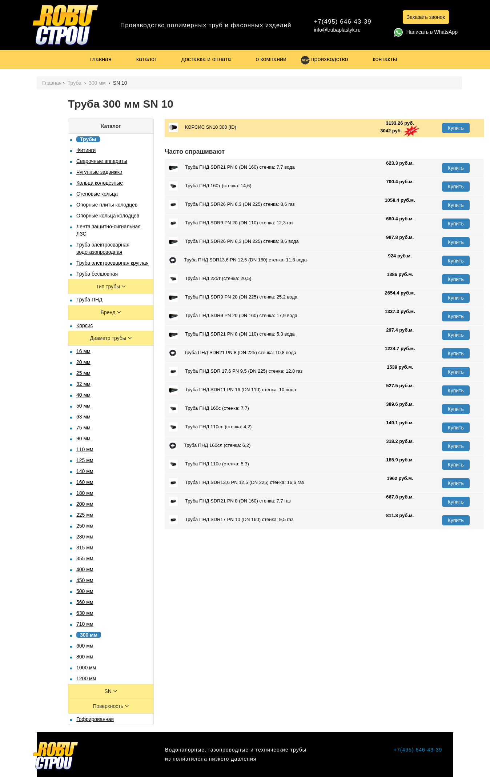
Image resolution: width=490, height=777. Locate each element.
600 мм (84, 646)
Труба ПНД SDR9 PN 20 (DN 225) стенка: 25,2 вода (233, 297)
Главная (51, 83)
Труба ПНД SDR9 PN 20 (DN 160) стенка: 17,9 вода (233, 315)
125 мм (84, 460)
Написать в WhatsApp (426, 32)
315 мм (84, 547)
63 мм (83, 417)
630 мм (84, 613)
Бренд (109, 312)
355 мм (84, 558)
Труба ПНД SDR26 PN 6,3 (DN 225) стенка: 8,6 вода (234, 241)
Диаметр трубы (108, 338)
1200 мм (86, 678)
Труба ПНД (89, 300)
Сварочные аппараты (101, 161)
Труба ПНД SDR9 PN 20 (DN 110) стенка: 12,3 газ (231, 223)
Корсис (84, 325)
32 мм (83, 384)
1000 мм (86, 667)
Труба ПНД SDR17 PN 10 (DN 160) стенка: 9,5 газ (231, 519)
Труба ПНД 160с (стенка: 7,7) (209, 408)
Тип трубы (108, 286)
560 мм (84, 602)
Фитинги (86, 150)
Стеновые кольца (97, 194)
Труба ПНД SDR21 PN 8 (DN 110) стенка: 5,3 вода (232, 334)
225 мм (84, 515)
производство (324, 59)
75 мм (83, 427)
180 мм (84, 493)
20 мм (83, 362)
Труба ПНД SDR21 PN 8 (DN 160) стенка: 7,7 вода (232, 167)
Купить (456, 128)
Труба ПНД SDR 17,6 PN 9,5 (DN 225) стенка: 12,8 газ (235, 371)
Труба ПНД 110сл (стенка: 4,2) (210, 427)
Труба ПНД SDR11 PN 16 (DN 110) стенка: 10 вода (232, 389)
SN (108, 691)
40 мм (83, 395)
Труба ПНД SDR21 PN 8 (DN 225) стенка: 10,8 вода (232, 352)
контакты (385, 59)
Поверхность (109, 706)
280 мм (84, 537)
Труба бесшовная (97, 274)
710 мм (84, 624)
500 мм (84, 591)
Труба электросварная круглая (112, 263)
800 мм (84, 657)
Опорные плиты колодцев (106, 205)
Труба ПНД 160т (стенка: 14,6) (210, 186)
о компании (271, 59)
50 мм (83, 406)
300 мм (98, 83)
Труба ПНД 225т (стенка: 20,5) (210, 278)
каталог (146, 59)
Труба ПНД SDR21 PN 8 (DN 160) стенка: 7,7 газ (230, 501)
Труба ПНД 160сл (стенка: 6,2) (209, 445)
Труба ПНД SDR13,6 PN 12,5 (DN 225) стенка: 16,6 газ (236, 482)
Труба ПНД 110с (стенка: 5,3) (209, 464)
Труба (75, 83)
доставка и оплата (206, 59)
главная (101, 59)
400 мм (84, 569)
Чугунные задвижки (99, 172)
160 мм (84, 482)
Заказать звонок (426, 17)
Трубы (88, 139)
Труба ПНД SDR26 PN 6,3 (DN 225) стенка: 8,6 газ (232, 204)
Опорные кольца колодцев (107, 216)
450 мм (84, 580)
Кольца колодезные (99, 183)
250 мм (84, 526)
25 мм (83, 373)
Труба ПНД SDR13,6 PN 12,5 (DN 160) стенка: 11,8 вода (238, 260)
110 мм (84, 449)
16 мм (83, 351)
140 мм (84, 471)
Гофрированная (95, 719)
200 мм (84, 504)
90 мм (83, 438)
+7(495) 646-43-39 (342, 21)
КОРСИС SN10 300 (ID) (202, 127)
